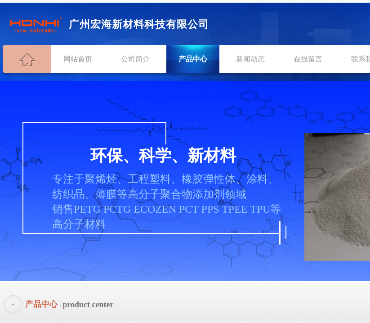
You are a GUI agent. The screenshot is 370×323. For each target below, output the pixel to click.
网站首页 (77, 59)
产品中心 (192, 59)
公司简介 (135, 59)
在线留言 (308, 59)
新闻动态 (250, 59)
